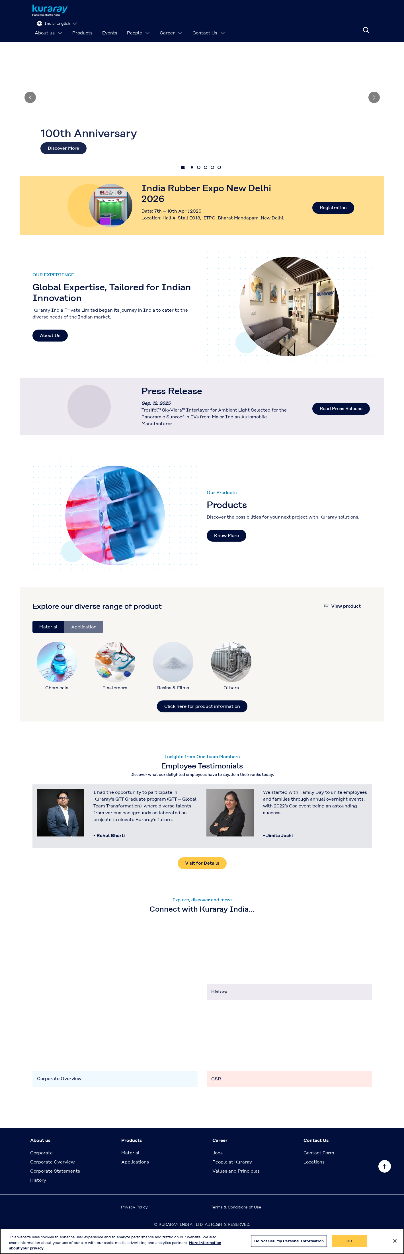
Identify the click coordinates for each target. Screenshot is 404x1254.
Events (109, 27)
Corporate (41, 1170)
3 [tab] (205, 184)
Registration (333, 225)
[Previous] (30, 114)
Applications (135, 1179)
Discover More (63, 165)
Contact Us (208, 27)
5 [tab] (219, 184)
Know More (226, 553)
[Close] (395, 1241)
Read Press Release (341, 426)
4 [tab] (212, 184)
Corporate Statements (55, 1188)
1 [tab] (192, 184)
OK (349, 1241)
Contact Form (318, 1170)
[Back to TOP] (384, 1166)
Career (171, 27)
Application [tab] (84, 644)
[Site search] (366, 27)
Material (130, 1170)
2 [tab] (198, 184)
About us (49, 27)
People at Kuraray (232, 1179)
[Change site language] (347, 10)
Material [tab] (48, 644)
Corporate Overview (52, 1179)
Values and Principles (236, 1188)
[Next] (374, 114)
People (138, 27)
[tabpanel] (202, 690)
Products (82, 27)
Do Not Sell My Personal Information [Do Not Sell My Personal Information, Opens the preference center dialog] (289, 1241)
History (38, 1197)
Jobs (217, 1170)
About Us (50, 352)
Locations (314, 1179)
